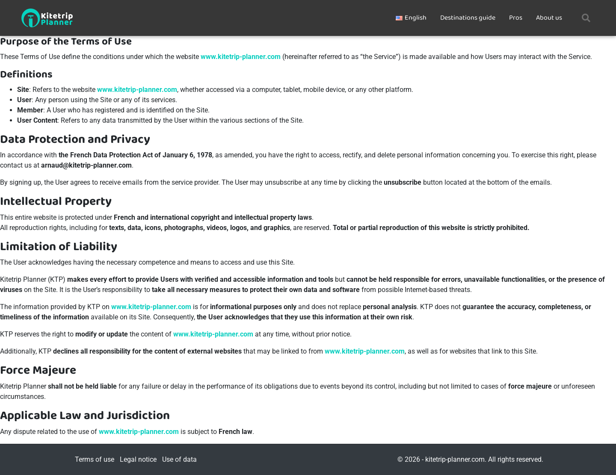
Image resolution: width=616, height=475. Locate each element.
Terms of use (94, 459)
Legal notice (138, 459)
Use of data (179, 459)
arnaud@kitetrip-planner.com (86, 165)
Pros (515, 17)
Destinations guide (467, 17)
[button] (586, 18)
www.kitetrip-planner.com (241, 57)
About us (549, 17)
